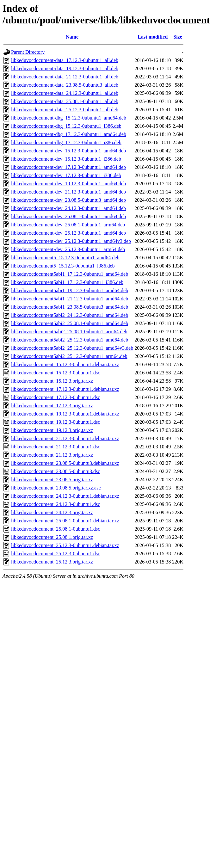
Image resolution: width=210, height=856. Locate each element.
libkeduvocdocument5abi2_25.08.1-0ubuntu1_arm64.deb (69, 331)
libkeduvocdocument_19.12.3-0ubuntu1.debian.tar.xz (65, 413)
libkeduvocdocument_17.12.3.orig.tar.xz (52, 405)
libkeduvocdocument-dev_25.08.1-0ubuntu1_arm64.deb (68, 224)
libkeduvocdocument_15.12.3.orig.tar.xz (52, 381)
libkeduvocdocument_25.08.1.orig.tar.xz (52, 537)
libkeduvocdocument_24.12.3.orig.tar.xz (52, 512)
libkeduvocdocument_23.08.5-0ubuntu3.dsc (55, 471)
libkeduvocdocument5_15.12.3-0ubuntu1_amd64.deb (65, 257)
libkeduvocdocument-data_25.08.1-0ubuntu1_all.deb (64, 101)
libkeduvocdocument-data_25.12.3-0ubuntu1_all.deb (64, 109)
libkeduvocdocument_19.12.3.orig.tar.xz (52, 430)
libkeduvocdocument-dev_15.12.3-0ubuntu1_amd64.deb (68, 150)
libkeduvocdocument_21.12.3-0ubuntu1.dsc (55, 446)
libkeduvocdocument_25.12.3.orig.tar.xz (52, 561)
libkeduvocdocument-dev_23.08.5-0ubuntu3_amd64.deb (68, 200)
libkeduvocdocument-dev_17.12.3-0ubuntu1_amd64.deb (68, 167)
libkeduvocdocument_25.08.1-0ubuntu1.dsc (55, 529)
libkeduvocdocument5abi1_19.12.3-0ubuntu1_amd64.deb (69, 290)
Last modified (153, 37)
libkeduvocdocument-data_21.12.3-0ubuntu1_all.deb (64, 76)
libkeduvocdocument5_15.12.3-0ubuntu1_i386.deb (63, 265)
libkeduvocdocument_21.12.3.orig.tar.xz (52, 455)
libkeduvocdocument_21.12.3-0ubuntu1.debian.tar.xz (65, 438)
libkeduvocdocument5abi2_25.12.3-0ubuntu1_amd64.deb (69, 339)
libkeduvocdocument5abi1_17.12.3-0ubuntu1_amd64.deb (69, 274)
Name (72, 37)
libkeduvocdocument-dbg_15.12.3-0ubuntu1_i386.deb (66, 126)
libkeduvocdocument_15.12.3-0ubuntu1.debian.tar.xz (65, 364)
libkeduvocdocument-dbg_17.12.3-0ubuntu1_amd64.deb (68, 134)
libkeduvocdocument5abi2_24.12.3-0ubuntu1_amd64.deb (69, 315)
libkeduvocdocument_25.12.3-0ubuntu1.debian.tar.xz (65, 545)
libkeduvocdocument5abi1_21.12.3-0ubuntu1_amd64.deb (69, 298)
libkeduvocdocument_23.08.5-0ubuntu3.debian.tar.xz (65, 463)
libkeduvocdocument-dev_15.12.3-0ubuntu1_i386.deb (66, 159)
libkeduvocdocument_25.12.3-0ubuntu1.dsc (55, 553)
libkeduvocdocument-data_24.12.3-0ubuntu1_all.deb (64, 93)
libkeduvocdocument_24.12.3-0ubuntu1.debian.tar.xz (65, 496)
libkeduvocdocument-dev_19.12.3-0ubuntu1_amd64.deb (68, 183)
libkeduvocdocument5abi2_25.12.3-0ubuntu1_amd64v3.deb (72, 348)
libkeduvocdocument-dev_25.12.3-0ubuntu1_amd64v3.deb (71, 241)
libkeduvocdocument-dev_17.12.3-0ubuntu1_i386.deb (66, 175)
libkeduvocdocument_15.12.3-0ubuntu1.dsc (55, 372)
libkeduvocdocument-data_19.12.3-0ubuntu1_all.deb (64, 68)
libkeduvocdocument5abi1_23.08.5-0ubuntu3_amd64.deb (69, 307)
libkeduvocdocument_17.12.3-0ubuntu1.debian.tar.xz (65, 389)
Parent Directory (28, 52)
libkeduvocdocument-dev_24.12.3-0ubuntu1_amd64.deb (68, 208)
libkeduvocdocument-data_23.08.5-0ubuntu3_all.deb (64, 85)
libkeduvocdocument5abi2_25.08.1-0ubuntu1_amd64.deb (69, 323)
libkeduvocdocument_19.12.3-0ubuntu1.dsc (55, 422)
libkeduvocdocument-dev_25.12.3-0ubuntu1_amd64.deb (68, 233)
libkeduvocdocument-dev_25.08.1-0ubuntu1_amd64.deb (68, 216)
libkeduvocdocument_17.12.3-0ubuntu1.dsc (55, 397)
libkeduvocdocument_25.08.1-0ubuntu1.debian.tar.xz (65, 520)
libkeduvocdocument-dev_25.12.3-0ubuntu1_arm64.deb (68, 249)
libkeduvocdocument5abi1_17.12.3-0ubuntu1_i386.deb (67, 282)
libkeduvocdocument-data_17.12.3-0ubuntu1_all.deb (64, 60)
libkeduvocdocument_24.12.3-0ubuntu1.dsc (55, 504)
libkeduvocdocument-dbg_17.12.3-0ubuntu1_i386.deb (66, 142)
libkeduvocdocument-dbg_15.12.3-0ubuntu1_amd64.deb (68, 117)
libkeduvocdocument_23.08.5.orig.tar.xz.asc (56, 487)
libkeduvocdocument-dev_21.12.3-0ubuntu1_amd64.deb (68, 191)
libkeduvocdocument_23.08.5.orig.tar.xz (52, 479)
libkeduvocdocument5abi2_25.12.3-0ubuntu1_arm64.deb (69, 356)
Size (177, 37)
